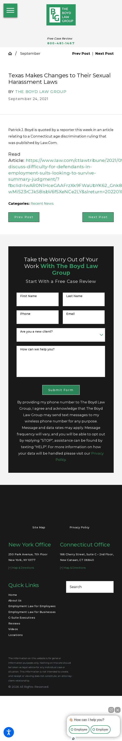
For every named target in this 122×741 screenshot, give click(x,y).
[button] (9, 732)
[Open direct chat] (111, 710)
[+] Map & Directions (21, 567)
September (30, 53)
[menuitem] (32, 595)
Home (12, 594)
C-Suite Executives (21, 617)
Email (70, 314)
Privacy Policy (80, 527)
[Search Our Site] (108, 587)
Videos (13, 629)
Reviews (14, 623)
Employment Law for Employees (32, 606)
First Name (28, 296)
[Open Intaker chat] (73, 739)
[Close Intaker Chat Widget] (118, 710)
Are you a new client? (36, 331)
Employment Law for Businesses (32, 612)
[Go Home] (11, 53)
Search (76, 587)
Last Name (74, 296)
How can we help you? (37, 349)
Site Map (38, 527)
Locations (15, 635)
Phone (25, 314)
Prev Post (23, 217)
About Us (15, 600)
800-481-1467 (61, 43)
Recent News (42, 203)
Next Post (98, 217)
